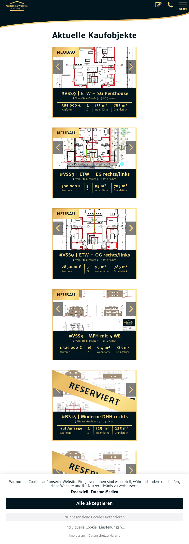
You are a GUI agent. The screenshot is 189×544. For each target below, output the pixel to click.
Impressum (77, 535)
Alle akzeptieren (94, 503)
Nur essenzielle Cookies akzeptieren (94, 517)
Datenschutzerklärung (104, 535)
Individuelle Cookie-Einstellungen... (95, 527)
